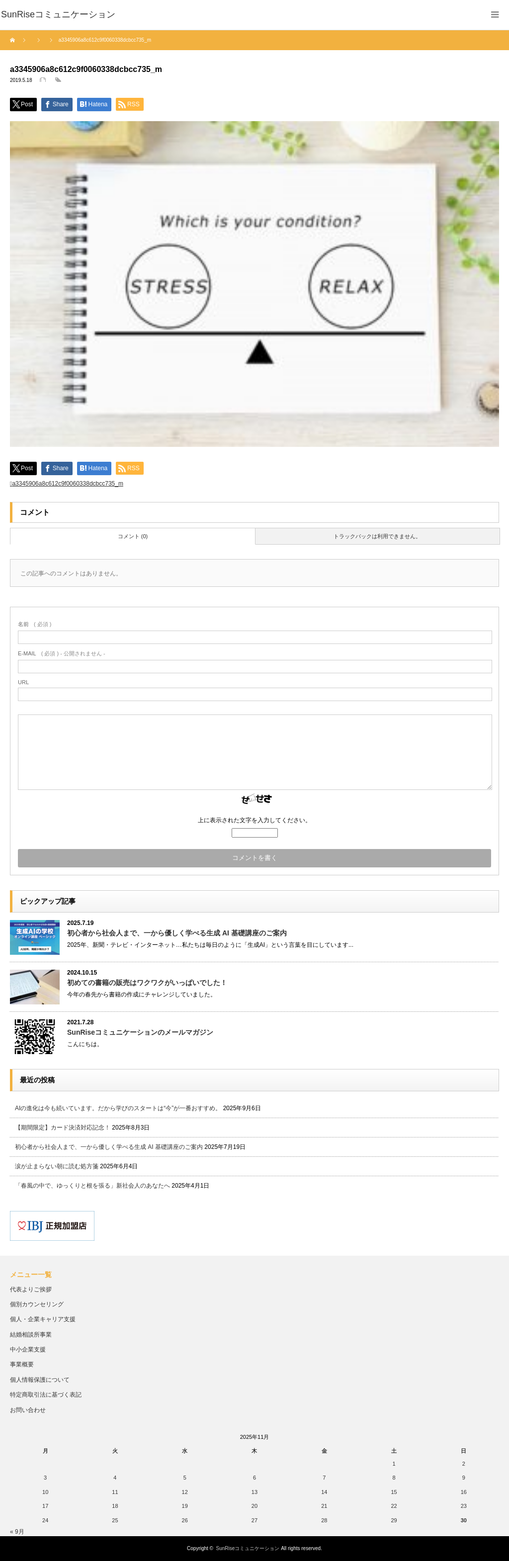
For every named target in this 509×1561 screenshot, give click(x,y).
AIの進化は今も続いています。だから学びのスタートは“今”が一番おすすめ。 (118, 1108)
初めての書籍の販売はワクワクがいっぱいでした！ (147, 983)
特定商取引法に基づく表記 (46, 1394)
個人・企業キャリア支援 (43, 1319)
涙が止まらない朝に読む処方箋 (56, 1166)
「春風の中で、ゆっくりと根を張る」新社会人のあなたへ (92, 1185)
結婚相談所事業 (31, 1334)
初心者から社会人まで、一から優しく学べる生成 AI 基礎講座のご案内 (177, 933)
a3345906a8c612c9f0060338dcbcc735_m (67, 483)
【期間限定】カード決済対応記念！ (62, 1127)
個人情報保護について (40, 1379)
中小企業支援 (28, 1349)
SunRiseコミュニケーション (248, 1548)
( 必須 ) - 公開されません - (61, 653)
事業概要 (22, 1364)
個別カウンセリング (37, 1304)
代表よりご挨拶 (31, 1289)
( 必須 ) (34, 624)
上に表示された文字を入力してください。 (254, 820)
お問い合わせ (28, 1410)
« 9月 (17, 1531)
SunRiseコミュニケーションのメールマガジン (140, 1032)
